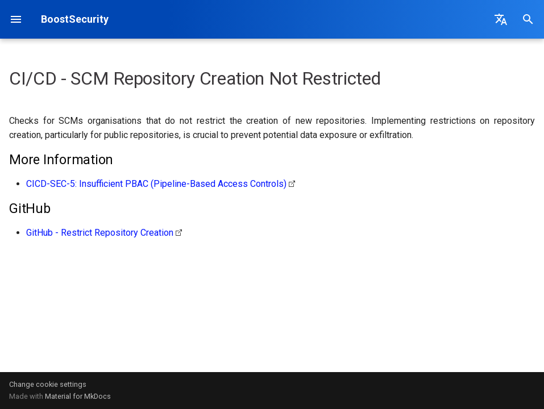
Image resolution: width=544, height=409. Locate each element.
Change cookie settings (47, 384)
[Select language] (500, 19)
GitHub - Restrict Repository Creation (99, 232)
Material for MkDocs (78, 396)
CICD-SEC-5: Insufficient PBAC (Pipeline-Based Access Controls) (156, 183)
